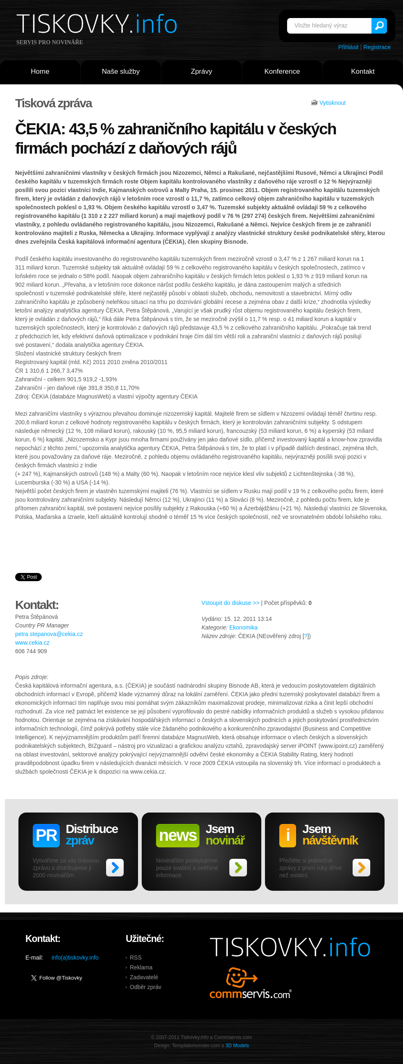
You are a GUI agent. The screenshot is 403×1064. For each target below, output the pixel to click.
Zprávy (201, 71)
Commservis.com (251, 982)
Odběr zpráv (145, 987)
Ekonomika (243, 627)
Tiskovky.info (98, 25)
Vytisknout (332, 103)
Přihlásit (348, 47)
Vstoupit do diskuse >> (231, 603)
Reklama (141, 967)
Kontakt (363, 71)
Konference (282, 71)
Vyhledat (379, 26)
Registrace (377, 47)
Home (40, 71)
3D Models (237, 1045)
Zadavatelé (144, 977)
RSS (136, 957)
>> (115, 867)
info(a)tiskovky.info (75, 957)
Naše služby (121, 71)
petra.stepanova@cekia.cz (49, 634)
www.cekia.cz (32, 642)
